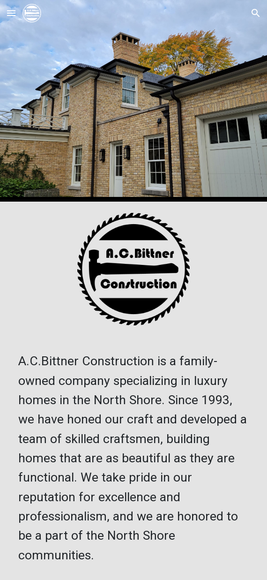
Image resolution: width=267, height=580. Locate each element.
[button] (11, 13)
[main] (133, 458)
